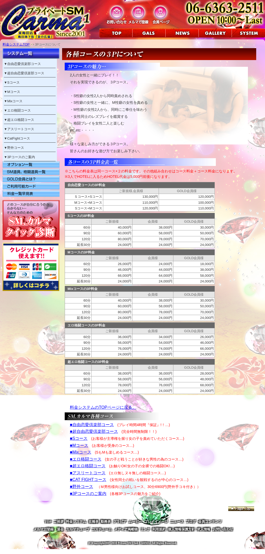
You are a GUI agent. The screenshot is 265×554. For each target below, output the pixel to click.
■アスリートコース (88, 473)
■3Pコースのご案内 (88, 493)
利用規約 (159, 529)
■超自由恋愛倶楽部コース (94, 431)
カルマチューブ (78, 529)
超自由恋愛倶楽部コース (25, 73)
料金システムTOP (16, 44)
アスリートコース (20, 129)
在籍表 (94, 521)
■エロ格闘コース (85, 459)
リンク (145, 529)
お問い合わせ (223, 529)
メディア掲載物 (126, 529)
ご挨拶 (59, 521)
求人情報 (203, 529)
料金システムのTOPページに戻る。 (103, 407)
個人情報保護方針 (181, 529)
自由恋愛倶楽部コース (24, 64)
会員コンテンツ (210, 521)
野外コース (15, 148)
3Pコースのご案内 (21, 157)
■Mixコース (80, 452)
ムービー (135, 521)
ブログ (191, 521)
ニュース (177, 521)
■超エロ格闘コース (88, 466)
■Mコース (79, 445)
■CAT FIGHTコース (88, 479)
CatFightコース (18, 138)
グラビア (120, 521)
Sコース (13, 82)
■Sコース (78, 438)
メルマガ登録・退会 (48, 529)
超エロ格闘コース (20, 120)
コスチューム (102, 529)
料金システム (76, 521)
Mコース (13, 92)
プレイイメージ (156, 521)
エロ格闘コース (19, 110)
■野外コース (81, 486)
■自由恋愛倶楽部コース (92, 424)
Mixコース (15, 101)
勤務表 (106, 521)
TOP (48, 521)
